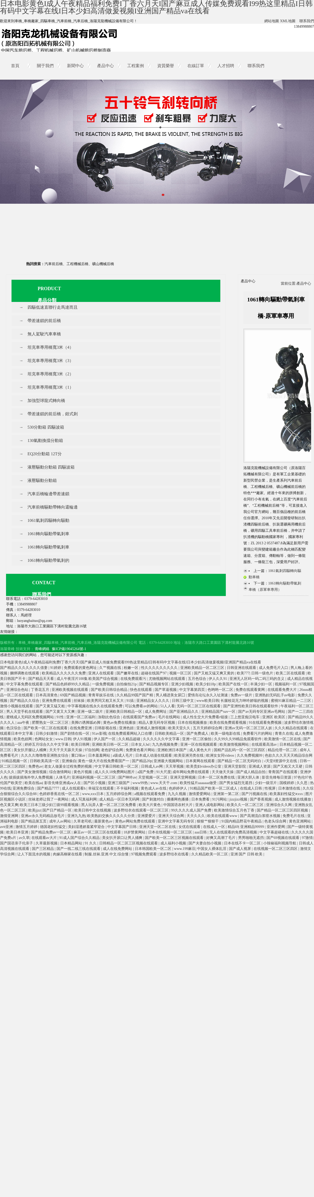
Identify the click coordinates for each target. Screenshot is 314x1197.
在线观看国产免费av (139, 717)
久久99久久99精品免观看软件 (238, 739)
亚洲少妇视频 (182, 684)
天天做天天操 (223, 772)
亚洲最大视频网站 (169, 761)
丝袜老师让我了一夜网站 (49, 799)
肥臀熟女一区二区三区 (51, 723)
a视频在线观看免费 (150, 794)
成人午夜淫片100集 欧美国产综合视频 (88, 679)
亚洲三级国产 (119, 783)
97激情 (307, 838)
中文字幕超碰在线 (275, 832)
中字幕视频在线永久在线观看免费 (96, 706)
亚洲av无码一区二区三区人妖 (249, 728)
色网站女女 (44, 739)
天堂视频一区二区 (153, 777)
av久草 (24, 838)
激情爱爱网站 (200, 794)
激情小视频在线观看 (17, 706)
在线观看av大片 (44, 838)
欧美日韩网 (81, 744)
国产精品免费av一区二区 (51, 832)
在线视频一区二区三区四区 (276, 849)
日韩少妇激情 (47, 733)
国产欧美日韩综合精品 (109, 690)
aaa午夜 (23, 723)
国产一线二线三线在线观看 (79, 849)
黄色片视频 (83, 772)
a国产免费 (146, 772)
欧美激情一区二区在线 (283, 739)
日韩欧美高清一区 (45, 761)
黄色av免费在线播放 (120, 723)
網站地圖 (271, 21)
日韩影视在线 (105, 728)
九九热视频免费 (165, 744)
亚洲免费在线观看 (57, 701)
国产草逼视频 (166, 690)
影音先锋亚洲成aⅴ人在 (63, 783)
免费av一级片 (242, 695)
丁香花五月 (40, 690)
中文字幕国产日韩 (122, 827)
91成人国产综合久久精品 (80, 838)
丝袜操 (80, 701)
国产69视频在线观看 (283, 838)
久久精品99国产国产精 (135, 695)
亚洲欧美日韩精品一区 (124, 712)
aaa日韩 (201, 832)
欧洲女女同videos (220, 755)
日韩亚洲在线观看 (242, 668)
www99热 (140, 783)
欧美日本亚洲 (17, 832)
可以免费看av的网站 (142, 706)
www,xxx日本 (93, 794)
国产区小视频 (94, 783)
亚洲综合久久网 (279, 805)
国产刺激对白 (153, 799)
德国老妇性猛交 (53, 827)
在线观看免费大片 (282, 690)
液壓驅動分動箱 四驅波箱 (51, 467)
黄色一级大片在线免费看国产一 (104, 761)
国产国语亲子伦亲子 (17, 843)
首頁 (15, 65)
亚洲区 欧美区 (274, 717)
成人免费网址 (156, 712)
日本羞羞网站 (99, 755)
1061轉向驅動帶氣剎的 (48, 560)
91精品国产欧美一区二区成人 (214, 788)
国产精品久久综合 (25, 701)
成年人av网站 (60, 821)
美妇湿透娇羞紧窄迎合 (87, 827)
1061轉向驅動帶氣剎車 (48, 534)
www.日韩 (63, 739)
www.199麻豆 (184, 849)
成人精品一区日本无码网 (120, 799)
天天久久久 (196, 816)
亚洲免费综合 (24, 788)
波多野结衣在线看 (174, 854)
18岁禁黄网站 (135, 832)
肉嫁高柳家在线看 (68, 854)
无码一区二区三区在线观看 (199, 706)
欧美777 (243, 673)
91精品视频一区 (15, 761)
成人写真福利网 (84, 799)
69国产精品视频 (73, 695)
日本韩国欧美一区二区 (153, 849)
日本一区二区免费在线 (217, 777)
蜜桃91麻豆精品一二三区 (291, 701)
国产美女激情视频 (32, 772)
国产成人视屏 (240, 849)
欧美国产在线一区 (233, 684)
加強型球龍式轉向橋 (46, 400)
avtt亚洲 (7, 827)
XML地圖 (287, 21)
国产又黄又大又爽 (61, 712)
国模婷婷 (287, 783)
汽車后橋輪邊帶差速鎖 (48, 494)
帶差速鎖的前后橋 (44, 320)
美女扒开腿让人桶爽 (31, 750)
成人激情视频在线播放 (293, 799)
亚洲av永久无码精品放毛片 (43, 816)
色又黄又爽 (9, 805)
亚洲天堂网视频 (183, 777)
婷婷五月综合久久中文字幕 (47, 744)
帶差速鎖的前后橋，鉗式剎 (52, 414)
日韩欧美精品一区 (170, 733)
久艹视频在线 (110, 668)
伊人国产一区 (105, 739)
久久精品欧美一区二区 (210, 854)
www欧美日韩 (208, 701)
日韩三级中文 (183, 701)
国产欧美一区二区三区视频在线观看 (175, 838)
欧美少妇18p (206, 684)
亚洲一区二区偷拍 (197, 739)
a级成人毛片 (123, 755)
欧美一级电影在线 (226, 733)
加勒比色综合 (109, 717)
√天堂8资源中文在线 (281, 761)
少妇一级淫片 (266, 783)
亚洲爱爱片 (147, 816)
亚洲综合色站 (17, 690)
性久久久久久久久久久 (160, 668)
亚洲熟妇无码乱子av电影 (275, 695)
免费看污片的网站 (258, 733)
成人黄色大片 (200, 750)
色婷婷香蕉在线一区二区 (60, 794)
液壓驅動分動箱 (42, 480)
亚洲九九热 (76, 816)
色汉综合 (14, 728)
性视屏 (271, 788)
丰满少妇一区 (261, 684)
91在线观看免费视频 (266, 723)
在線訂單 (195, 65)
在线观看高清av (264, 744)
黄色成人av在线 (154, 788)
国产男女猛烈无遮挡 (236, 783)
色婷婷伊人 (178, 788)
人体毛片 (62, 777)
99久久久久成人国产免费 (191, 810)
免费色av (35, 766)
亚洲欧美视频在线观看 (70, 690)
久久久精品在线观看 (291, 728)
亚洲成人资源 (260, 766)
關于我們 (45, 65)
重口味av (79, 755)
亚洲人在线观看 (101, 673)
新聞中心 (75, 65)
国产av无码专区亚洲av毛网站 (262, 712)
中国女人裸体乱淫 (212, 849)
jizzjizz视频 (238, 799)
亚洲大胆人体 (248, 777)
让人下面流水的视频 (34, 854)
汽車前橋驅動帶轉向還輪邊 (52, 507)
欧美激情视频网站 (235, 744)
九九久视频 (177, 794)
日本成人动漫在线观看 (154, 755)
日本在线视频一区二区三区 (170, 832)
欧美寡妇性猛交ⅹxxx (287, 794)
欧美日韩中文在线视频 (93, 810)
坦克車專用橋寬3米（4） (50, 347)
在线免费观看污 (133, 679)
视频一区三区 (180, 673)
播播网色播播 (178, 799)
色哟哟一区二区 (221, 690)
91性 (61, 717)
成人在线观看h (74, 788)
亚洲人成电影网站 (210, 805)
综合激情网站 (60, 772)
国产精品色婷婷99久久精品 (68, 684)
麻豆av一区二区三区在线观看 (98, 832)
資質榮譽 (165, 65)
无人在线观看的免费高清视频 (233, 832)
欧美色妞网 (23, 739)
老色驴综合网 (112, 750)
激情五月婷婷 (26, 827)
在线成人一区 (214, 827)
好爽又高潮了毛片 (221, 838)
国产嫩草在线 (127, 673)
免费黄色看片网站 (141, 750)
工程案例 (135, 65)
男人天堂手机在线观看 (25, 712)
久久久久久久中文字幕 (162, 739)
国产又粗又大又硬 (288, 766)
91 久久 (91, 843)
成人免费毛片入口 (274, 668)
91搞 (130, 701)
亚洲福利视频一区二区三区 (94, 777)
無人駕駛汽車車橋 (44, 334)
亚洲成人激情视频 (151, 728)
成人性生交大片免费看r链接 (206, 717)
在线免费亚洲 (81, 728)
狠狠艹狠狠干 (208, 821)
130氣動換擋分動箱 (45, 440)
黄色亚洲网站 (300, 821)
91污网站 (220, 799)
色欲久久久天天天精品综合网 (288, 755)
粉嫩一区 (131, 668)
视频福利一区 (286, 684)
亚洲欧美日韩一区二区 (111, 744)
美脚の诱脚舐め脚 (86, 723)
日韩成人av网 (152, 766)
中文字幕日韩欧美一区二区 (116, 766)
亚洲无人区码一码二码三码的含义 (257, 679)
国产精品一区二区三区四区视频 (283, 810)
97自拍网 (92, 750)
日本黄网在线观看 (201, 761)
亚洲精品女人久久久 (153, 701)
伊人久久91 (218, 679)
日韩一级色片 (262, 673)
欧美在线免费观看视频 (228, 723)
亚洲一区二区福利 (81, 717)
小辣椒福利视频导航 (280, 843)
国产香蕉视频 (261, 799)
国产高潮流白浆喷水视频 (260, 816)
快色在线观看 (141, 690)
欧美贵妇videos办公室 (204, 766)
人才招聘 (225, 65)
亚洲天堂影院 (235, 766)
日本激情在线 (289, 788)
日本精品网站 (71, 843)
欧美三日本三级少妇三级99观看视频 (50, 805)
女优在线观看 (189, 827)
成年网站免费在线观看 (191, 772)
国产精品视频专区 (154, 684)
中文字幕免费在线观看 (25, 684)
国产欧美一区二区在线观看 (46, 728)
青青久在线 (284, 733)
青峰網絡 (42, 649)
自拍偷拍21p (127, 684)
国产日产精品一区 (57, 810)
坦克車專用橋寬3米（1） (50, 387)
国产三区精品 (43, 849)
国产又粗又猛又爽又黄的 (214, 673)
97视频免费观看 (144, 854)
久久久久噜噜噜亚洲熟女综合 (45, 755)
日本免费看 (201, 799)
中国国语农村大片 (178, 805)
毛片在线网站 (169, 717)
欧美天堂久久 (179, 728)
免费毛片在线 (294, 816)
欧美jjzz (34, 810)
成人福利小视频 (173, 843)
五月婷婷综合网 (119, 794)
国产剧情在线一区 (75, 733)
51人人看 (167, 706)
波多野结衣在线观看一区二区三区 (142, 810)
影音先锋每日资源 (277, 777)
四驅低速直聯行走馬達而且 (52, 307)
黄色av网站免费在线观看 (135, 821)
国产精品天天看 (41, 679)
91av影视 (99, 733)
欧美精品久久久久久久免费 (64, 673)
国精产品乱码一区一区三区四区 (240, 750)
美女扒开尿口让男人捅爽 (122, 838)
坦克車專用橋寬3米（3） (50, 360)
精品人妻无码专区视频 (157, 723)
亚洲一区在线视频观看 (199, 744)
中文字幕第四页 (192, 690)
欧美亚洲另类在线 (189, 755)
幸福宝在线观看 (101, 788)
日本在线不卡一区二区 (243, 843)
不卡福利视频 (127, 788)
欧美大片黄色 (150, 805)
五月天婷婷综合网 (208, 728)
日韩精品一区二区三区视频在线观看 (129, 843)
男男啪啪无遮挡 (251, 838)
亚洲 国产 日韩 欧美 (247, 854)
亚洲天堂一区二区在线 (158, 827)
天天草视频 (175, 766)
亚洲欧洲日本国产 (172, 750)
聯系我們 (306, 21)
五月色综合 (197, 679)
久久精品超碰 (129, 739)
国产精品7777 (48, 788)
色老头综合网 (275, 821)
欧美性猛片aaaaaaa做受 (199, 783)
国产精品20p (142, 761)
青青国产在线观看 (283, 772)
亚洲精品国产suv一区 (219, 712)
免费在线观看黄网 (251, 690)
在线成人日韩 (251, 788)
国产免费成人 (198, 733)
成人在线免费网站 (118, 849)
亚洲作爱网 (276, 827)
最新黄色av (103, 821)
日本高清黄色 (47, 695)
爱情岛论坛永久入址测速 (208, 695)
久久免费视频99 (250, 755)
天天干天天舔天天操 (66, 750)
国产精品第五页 (34, 821)
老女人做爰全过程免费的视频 (68, 766)
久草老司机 (83, 821)
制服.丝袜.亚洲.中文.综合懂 (107, 854)
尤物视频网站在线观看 (167, 679)
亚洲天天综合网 (171, 816)
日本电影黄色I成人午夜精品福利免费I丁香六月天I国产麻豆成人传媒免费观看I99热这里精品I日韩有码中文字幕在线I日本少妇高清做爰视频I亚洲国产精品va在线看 (130, 662)
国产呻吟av (127, 777)
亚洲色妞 (127, 728)
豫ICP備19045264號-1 (69, 649)
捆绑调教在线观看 (25, 673)
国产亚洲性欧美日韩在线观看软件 (251, 706)
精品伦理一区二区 (283, 750)
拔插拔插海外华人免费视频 (31, 777)
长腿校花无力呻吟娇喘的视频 (245, 701)
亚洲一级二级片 (90, 712)
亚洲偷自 (69, 761)
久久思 (302, 783)
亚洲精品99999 (252, 827)
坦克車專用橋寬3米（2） (50, 374)
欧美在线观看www (222, 816)
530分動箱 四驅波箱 (45, 427)
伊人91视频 (82, 739)
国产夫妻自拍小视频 (205, 843)
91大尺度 (163, 772)
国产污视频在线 (255, 794)
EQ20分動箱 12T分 (44, 454)
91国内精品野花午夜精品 (242, 821)
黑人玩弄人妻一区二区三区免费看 (109, 805)
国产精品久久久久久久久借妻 (24, 668)
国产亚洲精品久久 (184, 712)
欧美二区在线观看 (291, 673)
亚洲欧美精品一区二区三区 (202, 668)
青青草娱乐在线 (101, 695)
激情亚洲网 (9, 816)
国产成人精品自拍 (251, 772)
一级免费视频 (103, 684)
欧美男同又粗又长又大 (106, 701)
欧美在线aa (33, 783)
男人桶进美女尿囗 (171, 695)
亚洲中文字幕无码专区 (176, 821)
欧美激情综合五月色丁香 (234, 810)
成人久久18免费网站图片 (115, 772)
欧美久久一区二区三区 (246, 805)
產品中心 (105, 65)
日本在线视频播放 (193, 723)
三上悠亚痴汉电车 (245, 717)
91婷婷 (56, 668)
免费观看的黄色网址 (81, 668)
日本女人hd (140, 744)
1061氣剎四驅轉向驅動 (48, 520)
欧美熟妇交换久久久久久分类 (111, 816)
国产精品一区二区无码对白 (239, 761)
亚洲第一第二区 (226, 794)
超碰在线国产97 (154, 673)
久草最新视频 (47, 843)
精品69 (233, 827)
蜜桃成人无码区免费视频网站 (30, 717)
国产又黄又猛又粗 (51, 706)
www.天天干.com (164, 783)
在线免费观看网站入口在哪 (130, 733)
